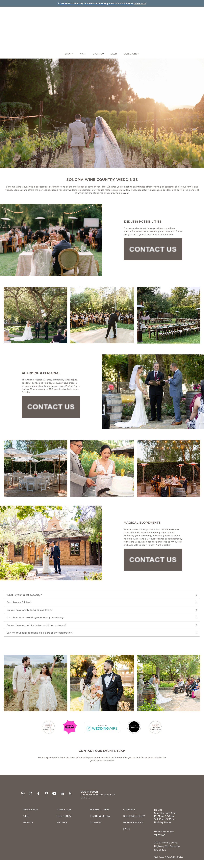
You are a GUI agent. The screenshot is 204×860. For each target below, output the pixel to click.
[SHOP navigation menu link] (69, 29)
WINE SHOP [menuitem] (30, 786)
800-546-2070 (174, 833)
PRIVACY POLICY (108, 856)
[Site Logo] (102, 16)
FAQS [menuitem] (126, 805)
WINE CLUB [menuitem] (64, 786)
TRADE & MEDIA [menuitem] (100, 792)
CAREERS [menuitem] (96, 798)
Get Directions (163, 844)
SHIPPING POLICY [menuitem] (134, 792)
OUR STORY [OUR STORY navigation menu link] (130, 29)
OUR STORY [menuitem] (64, 792)
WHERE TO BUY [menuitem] (100, 786)
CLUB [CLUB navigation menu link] (114, 29)
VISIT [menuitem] (26, 792)
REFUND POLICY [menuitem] (133, 798)
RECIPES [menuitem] (62, 798)
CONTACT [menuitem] (129, 786)
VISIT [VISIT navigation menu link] (83, 29)
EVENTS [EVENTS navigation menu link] (97, 29)
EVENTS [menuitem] (28, 798)
